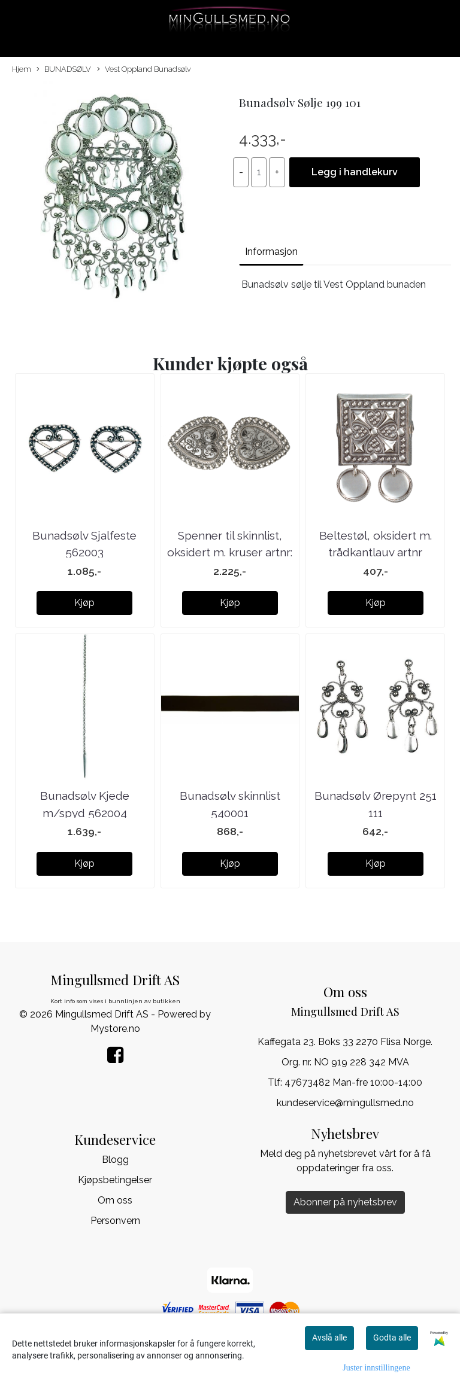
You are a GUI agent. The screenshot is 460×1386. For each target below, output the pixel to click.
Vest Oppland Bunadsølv (144, 70)
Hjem (21, 69)
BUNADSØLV (64, 70)
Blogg (115, 1159)
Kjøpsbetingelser (115, 1180)
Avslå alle (329, 1337)
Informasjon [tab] (271, 251)
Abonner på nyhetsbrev (345, 1202)
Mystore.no (115, 1028)
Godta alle (392, 1337)
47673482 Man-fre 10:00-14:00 (353, 1082)
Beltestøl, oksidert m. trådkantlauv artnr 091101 (375, 552)
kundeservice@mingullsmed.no (345, 1102)
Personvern (115, 1220)
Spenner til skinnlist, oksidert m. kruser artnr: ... (229, 552)
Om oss (115, 1200)
